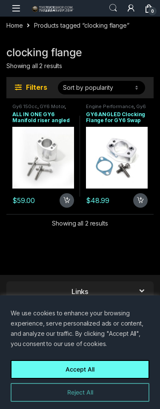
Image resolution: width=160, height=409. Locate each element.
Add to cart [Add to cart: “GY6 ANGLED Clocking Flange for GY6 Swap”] (140, 200)
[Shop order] (101, 87)
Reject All (80, 392)
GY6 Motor (52, 106)
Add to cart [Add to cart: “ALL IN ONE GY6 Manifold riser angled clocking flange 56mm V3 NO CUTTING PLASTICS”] (67, 200)
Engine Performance (110, 106)
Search (113, 8)
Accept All (80, 369)
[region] (80, 352)
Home (14, 25)
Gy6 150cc (24, 106)
